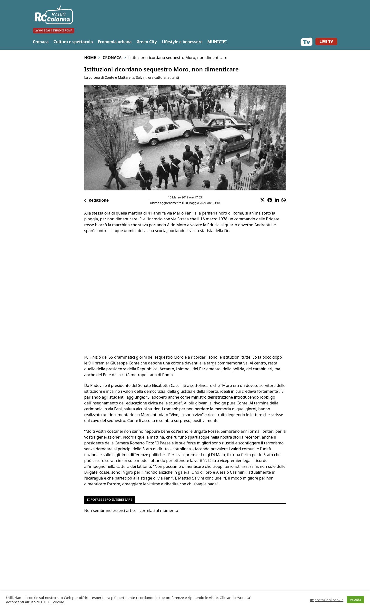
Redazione (99, 200)
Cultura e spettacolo (73, 41)
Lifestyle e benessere (182, 41)
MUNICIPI (217, 41)
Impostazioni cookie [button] (326, 600)
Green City (147, 41)
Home (90, 57)
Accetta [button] (355, 599)
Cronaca (41, 41)
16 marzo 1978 (213, 219)
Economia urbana (115, 41)
